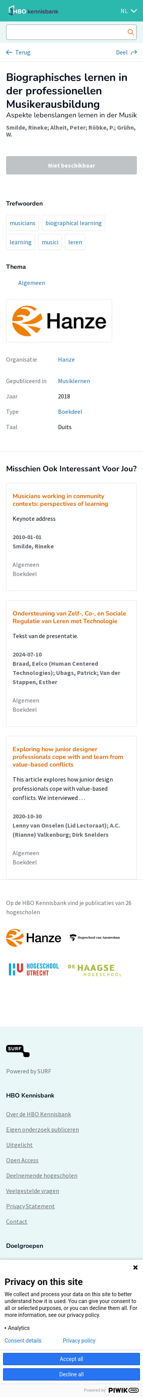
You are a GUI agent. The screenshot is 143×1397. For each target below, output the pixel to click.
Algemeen (26, 564)
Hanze (66, 359)
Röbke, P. (101, 127)
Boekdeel (70, 411)
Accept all (72, 1359)
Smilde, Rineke (26, 127)
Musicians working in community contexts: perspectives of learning (60, 500)
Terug (23, 52)
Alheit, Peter (67, 127)
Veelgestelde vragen (32, 1191)
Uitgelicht (19, 1145)
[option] (71, 956)
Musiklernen (74, 381)
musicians (22, 223)
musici (50, 242)
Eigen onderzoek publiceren (42, 1129)
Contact (16, 1221)
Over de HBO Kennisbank (38, 1114)
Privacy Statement (30, 1206)
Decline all (71, 1374)
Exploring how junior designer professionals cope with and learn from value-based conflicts (68, 757)
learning (21, 242)
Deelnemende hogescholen (41, 1175)
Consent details (23, 1341)
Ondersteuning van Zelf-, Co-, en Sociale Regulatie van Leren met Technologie (69, 617)
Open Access (22, 1160)
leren (75, 242)
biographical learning (73, 223)
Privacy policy (79, 1341)
